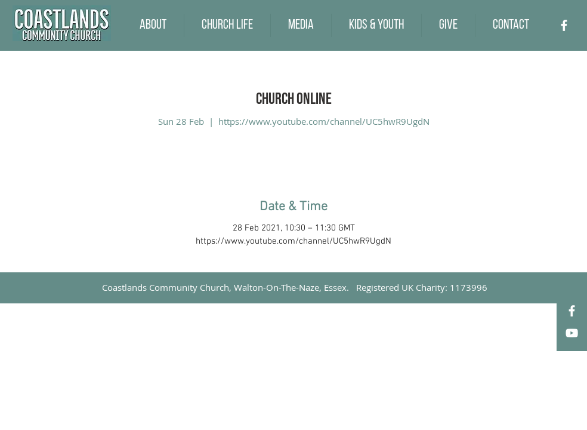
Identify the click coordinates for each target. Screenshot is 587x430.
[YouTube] (571, 332)
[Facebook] (564, 25)
